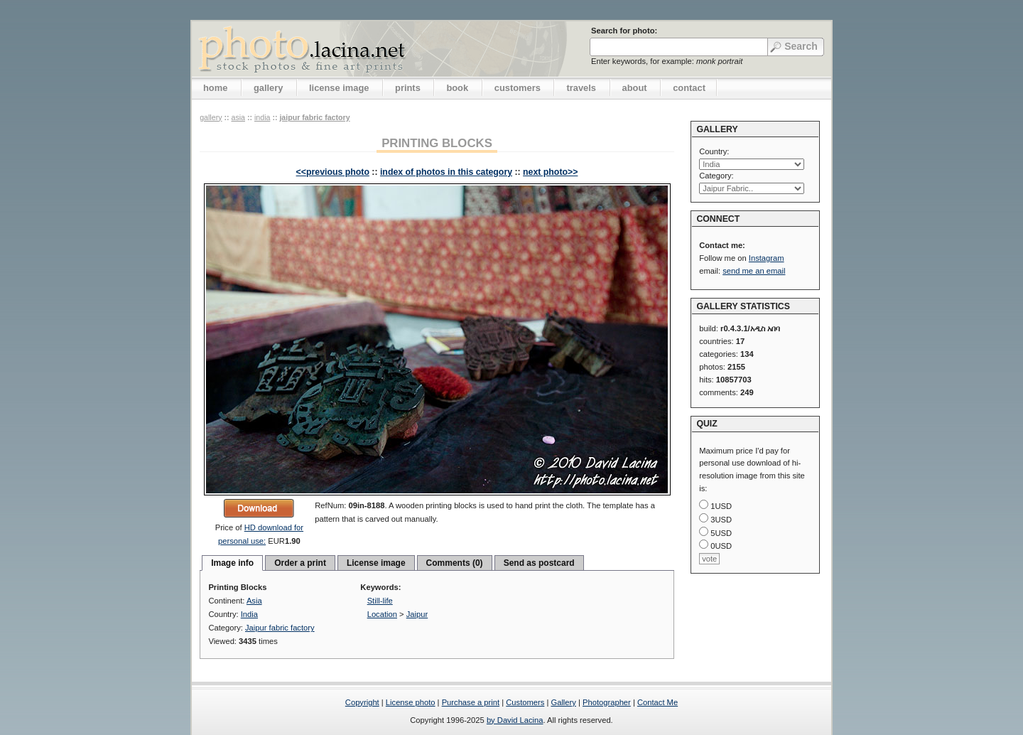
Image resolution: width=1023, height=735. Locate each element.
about (634, 87)
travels (581, 87)
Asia (238, 117)
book (457, 87)
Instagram (766, 258)
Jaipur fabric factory (314, 117)
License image (376, 563)
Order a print (300, 563)
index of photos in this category (446, 172)
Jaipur (417, 614)
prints (408, 87)
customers (517, 87)
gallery (268, 87)
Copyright (362, 702)
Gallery (563, 702)
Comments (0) (454, 563)
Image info (232, 563)
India (262, 117)
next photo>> (550, 172)
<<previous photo (332, 172)
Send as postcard (539, 563)
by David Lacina (515, 720)
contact (689, 87)
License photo (410, 702)
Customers (525, 702)
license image (339, 87)
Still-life (380, 600)
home (215, 87)
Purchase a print (470, 702)
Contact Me (657, 702)
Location (382, 614)
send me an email (753, 271)
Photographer (607, 702)
